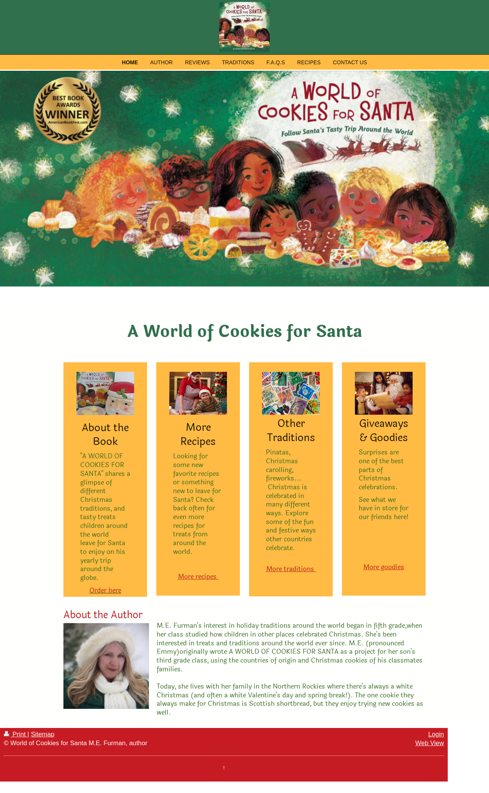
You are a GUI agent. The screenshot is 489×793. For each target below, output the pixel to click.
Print (16, 734)
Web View (429, 743)
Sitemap (43, 734)
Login (436, 734)
